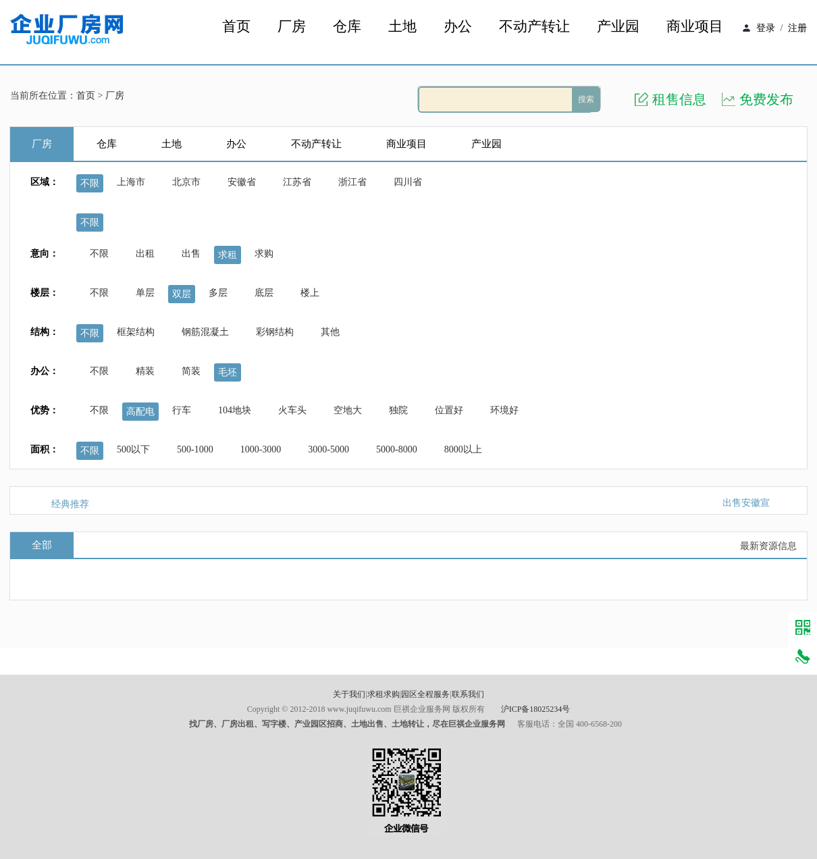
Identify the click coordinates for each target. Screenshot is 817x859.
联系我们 (468, 694)
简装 (191, 371)
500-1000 (195, 449)
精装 (145, 371)
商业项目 (694, 26)
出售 (191, 254)
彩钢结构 (275, 332)
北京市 (186, 182)
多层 (218, 293)
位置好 (449, 410)
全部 (42, 545)
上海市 (131, 182)
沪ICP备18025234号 (536, 709)
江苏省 (297, 182)
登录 (765, 28)
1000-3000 (261, 449)
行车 (181, 410)
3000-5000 (328, 449)
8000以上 (463, 449)
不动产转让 (534, 26)
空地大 (348, 410)
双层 (181, 294)
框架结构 (136, 332)
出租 (145, 254)
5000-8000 (396, 449)
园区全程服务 (425, 694)
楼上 (309, 293)
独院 (398, 410)
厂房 (292, 26)
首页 (236, 26)
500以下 (133, 449)
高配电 (140, 412)
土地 (402, 26)
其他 (330, 332)
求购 (264, 254)
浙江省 (352, 182)
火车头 (292, 410)
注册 (797, 28)
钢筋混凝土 (205, 332)
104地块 (234, 410)
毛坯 (227, 372)
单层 (145, 293)
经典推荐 (70, 504)
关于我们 (349, 694)
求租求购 (383, 694)
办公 (458, 26)
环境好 (504, 410)
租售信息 (679, 99)
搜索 (586, 99)
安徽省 (242, 182)
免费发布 (766, 99)
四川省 (408, 182)
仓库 (347, 26)
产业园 (618, 26)
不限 (89, 183)
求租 (227, 255)
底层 (264, 293)
